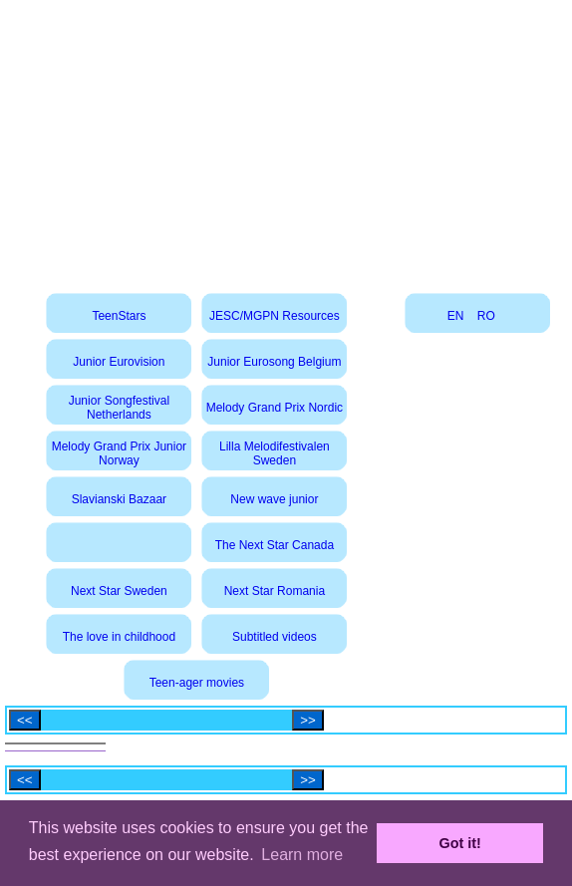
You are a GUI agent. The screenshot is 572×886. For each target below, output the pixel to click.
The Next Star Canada (274, 545)
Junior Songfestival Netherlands (119, 408)
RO (486, 316)
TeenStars (118, 316)
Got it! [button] (460, 843)
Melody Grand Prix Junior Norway (119, 453)
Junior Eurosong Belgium (274, 362)
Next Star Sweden (119, 591)
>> (308, 720)
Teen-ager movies (196, 683)
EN (455, 316)
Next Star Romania (274, 591)
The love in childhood (119, 637)
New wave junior (274, 499)
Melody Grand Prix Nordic (274, 408)
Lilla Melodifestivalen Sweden (274, 453)
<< (25, 720)
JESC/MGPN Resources (274, 316)
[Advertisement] (286, 139)
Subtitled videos (274, 637)
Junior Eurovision (118, 362)
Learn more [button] (302, 854)
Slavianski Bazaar (119, 499)
